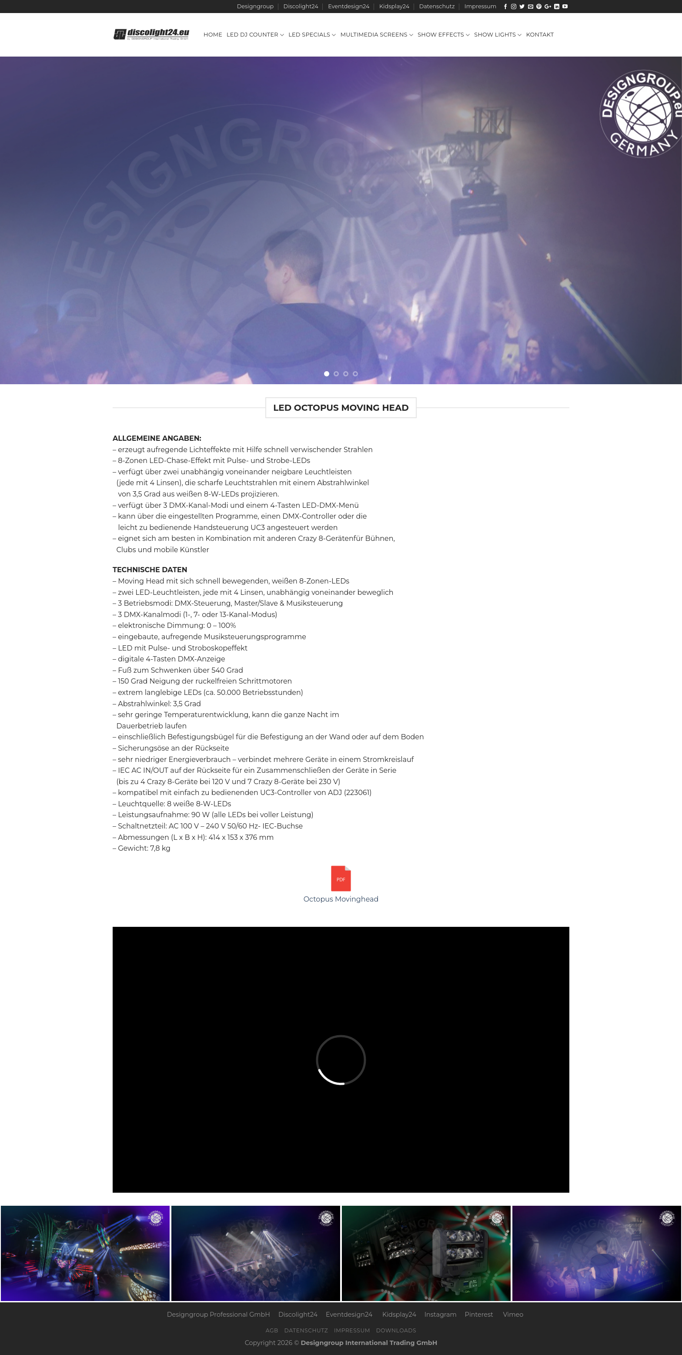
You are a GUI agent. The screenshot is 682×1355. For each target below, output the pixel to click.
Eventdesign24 (348, 6)
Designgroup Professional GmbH (218, 1314)
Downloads (396, 1330)
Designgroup (255, 6)
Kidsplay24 (394, 6)
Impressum (480, 6)
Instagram (441, 1314)
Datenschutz (437, 6)
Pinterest (479, 1314)
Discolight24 (301, 6)
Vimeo (513, 1314)
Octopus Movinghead (341, 883)
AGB (272, 1330)
